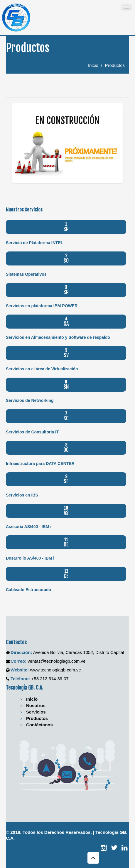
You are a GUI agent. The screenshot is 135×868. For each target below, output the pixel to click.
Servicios (36, 711)
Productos (115, 65)
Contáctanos (39, 724)
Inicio (93, 65)
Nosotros (35, 705)
